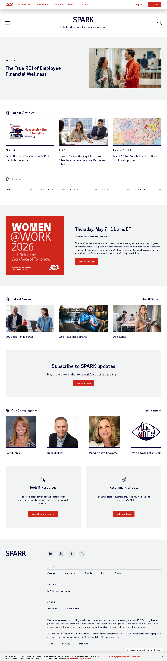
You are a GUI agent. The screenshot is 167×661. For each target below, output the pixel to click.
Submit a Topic (124, 515)
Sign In (154, 4)
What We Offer (25, 4)
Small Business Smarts (73, 337)
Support (140, 4)
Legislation (122, 151)
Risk (62, 151)
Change (11, 190)
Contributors (151, 412)
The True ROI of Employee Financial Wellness (34, 72)
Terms (50, 644)
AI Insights (119, 337)
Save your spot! (86, 262)
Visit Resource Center (43, 515)
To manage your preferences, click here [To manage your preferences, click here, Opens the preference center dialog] (124, 656)
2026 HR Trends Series (19, 337)
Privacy (66, 644)
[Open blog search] (159, 23)
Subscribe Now (83, 384)
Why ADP (59, 4)
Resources (73, 4)
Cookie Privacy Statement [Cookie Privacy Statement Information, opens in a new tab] (80, 658)
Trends (140, 190)
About (85, 4)
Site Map (83, 644)
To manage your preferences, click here (144, 651)
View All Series (150, 300)
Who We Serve (43, 4)
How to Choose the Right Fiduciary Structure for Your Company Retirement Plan (83, 161)
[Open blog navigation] (8, 23)
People (11, 62)
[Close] (162, 656)
